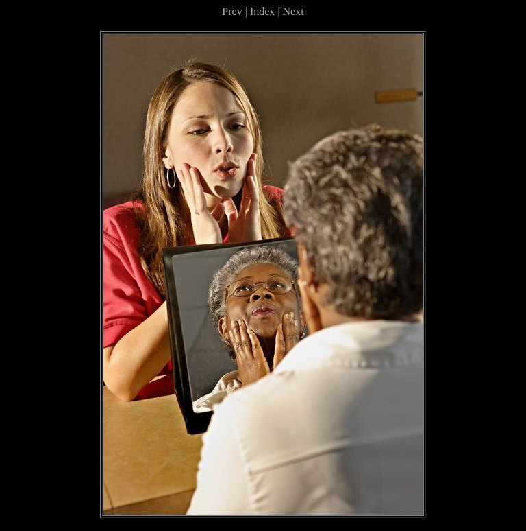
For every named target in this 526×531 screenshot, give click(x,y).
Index (262, 11)
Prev (232, 11)
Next (293, 11)
